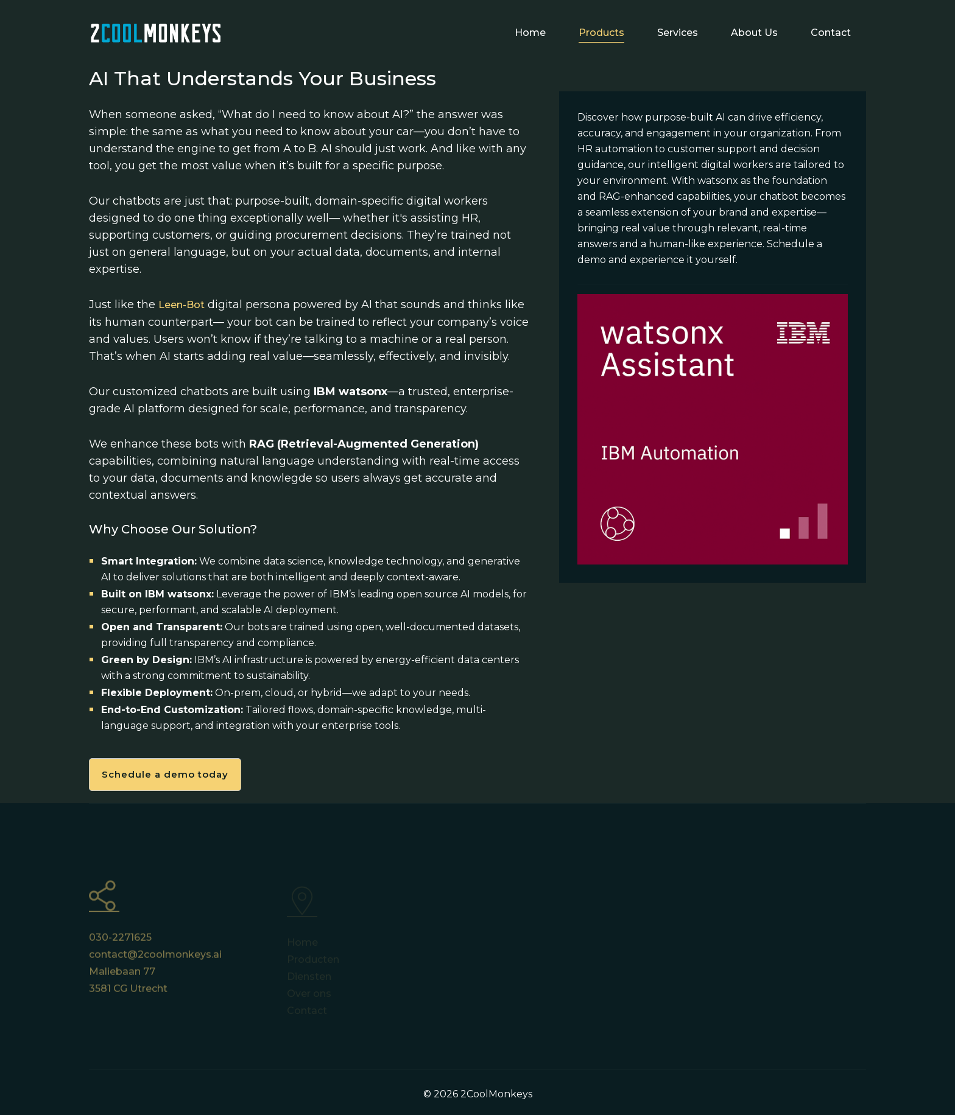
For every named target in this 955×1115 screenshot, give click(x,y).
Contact (831, 32)
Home (530, 32)
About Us (754, 32)
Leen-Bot (181, 305)
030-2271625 (120, 942)
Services (677, 32)
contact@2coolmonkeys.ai (155, 959)
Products (601, 32)
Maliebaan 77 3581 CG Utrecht (128, 985)
